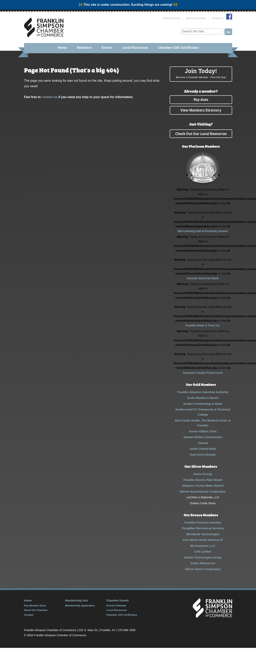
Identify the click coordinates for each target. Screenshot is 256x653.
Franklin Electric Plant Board (202, 484)
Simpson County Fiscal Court (202, 377)
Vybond (203, 448)
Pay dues (201, 99)
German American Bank (203, 283)
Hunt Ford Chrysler (203, 459)
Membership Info (76, 605)
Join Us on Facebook (229, 17)
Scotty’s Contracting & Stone (202, 408)
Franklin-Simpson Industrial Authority (202, 397)
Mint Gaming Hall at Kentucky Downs (203, 236)
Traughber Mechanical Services (203, 533)
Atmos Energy (202, 479)
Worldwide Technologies (202, 539)
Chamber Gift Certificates (177, 48)
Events (107, 48)
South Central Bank (203, 453)
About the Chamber (196, 18)
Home (63, 48)
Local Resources (135, 48)
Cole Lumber (202, 556)
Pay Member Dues (35, 610)
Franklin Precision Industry (202, 527)
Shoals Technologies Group (203, 562)
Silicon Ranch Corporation (203, 574)
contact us (49, 97)
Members (85, 48)
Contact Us (217, 18)
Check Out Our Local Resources (201, 136)
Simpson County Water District (202, 490)
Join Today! (201, 73)
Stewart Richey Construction (202, 442)
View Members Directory (201, 110)
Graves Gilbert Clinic (203, 436)
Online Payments (171, 18)
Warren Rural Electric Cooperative (203, 496)
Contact (29, 619)
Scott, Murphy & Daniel (202, 403)
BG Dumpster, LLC (202, 550)
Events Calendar (116, 610)
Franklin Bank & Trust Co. (202, 330)
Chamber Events (117, 605)
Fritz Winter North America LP (203, 545)
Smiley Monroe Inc (202, 568)
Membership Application (80, 610)
